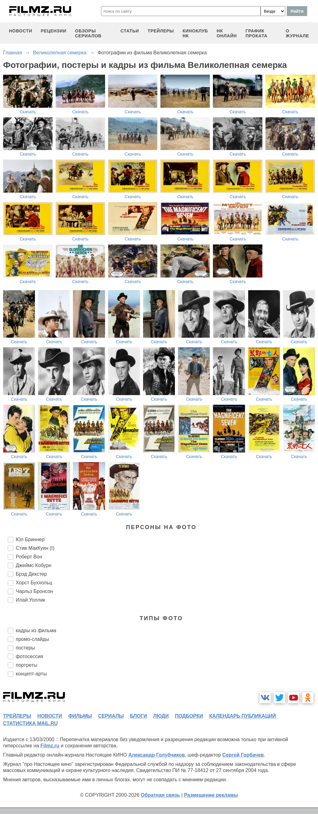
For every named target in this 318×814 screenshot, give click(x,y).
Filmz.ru (49, 745)
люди (161, 716)
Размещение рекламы (211, 795)
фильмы (80, 716)
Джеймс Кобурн (33, 565)
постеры (25, 647)
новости (20, 30)
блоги (138, 716)
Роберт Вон (29, 556)
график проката (257, 33)
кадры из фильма (36, 630)
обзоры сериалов (88, 33)
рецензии (53, 30)
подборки (189, 716)
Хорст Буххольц (34, 582)
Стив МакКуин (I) (35, 548)
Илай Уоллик (30, 600)
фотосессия (29, 656)
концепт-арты (31, 673)
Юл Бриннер (30, 539)
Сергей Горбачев (243, 755)
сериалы (111, 716)
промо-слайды (32, 639)
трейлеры (161, 30)
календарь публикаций (242, 716)
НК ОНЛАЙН (227, 33)
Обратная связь (160, 795)
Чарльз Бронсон (34, 591)
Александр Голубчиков (156, 755)
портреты (26, 665)
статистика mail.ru (30, 723)
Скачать (28, 111)
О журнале (297, 33)
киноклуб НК (195, 33)
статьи (130, 30)
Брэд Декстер (31, 574)
